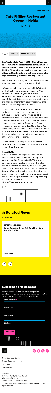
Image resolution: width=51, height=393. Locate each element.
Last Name (8, 315)
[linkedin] (47, 351)
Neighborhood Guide (11, 358)
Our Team (6, 364)
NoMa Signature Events (12, 361)
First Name (8, 308)
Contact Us (7, 368)
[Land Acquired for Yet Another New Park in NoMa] (25, 239)
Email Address (10, 299)
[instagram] (34, 351)
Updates (14, 54)
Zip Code (7, 323)
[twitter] (43, 351)
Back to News (43, 11)
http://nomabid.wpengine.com (18, 182)
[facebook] (38, 351)
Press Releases (28, 54)
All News (7, 218)
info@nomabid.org (20, 380)
